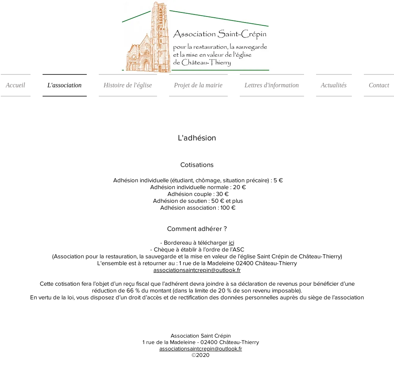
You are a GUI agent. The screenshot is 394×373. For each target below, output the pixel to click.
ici (231, 242)
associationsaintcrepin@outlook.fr (200, 348)
